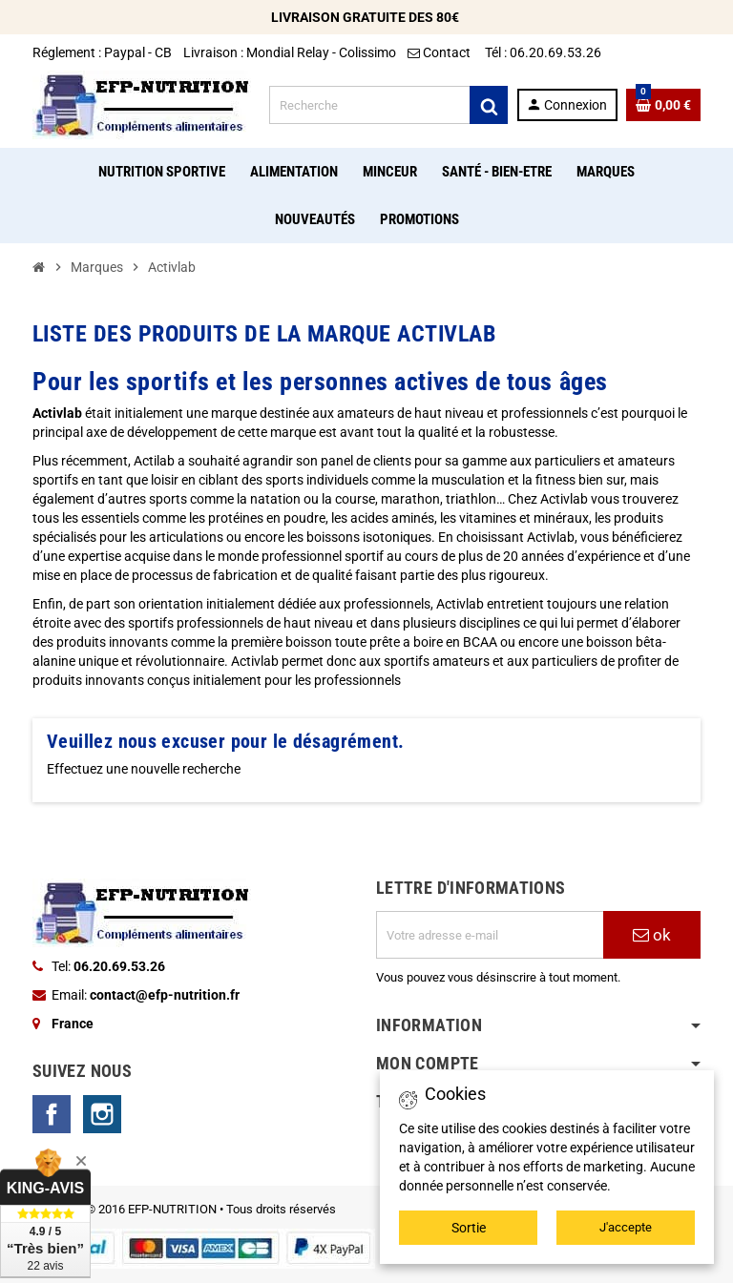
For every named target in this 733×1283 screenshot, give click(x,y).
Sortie (468, 1227)
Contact (440, 52)
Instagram (102, 1114)
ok (652, 934)
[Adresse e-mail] (489, 935)
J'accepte (625, 1227)
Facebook (51, 1114)
